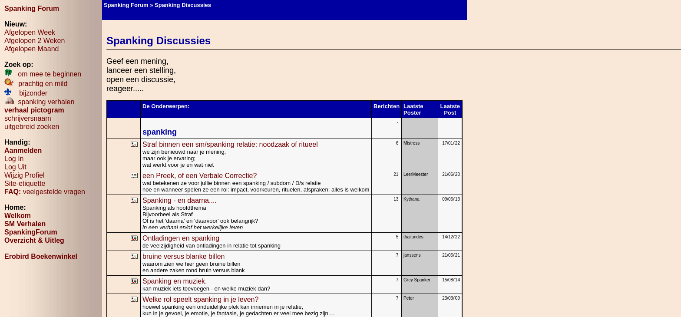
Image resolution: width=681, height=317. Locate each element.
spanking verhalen (39, 102)
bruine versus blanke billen (183, 256)
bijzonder (25, 93)
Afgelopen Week (29, 32)
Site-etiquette (24, 183)
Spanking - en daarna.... (179, 200)
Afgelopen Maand (31, 49)
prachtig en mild (35, 83)
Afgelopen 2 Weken (34, 40)
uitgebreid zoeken (31, 126)
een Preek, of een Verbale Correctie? (199, 175)
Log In (13, 158)
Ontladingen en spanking (180, 238)
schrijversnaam (27, 118)
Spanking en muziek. (174, 281)
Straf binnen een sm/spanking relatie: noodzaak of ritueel (230, 144)
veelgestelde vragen (44, 191)
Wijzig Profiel (24, 175)
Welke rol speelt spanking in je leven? (200, 299)
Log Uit (15, 167)
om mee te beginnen (42, 74)
